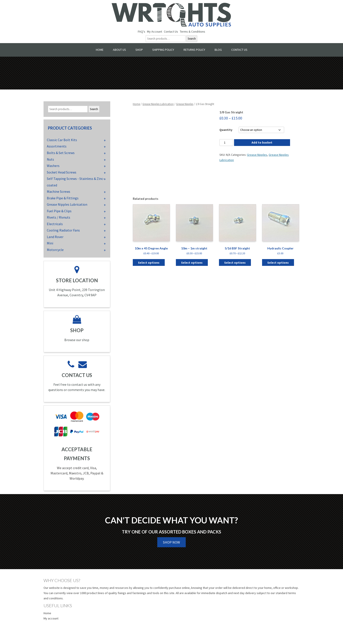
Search (192, 38)
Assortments (56, 146)
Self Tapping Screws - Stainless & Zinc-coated (75, 181)
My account (51, 618)
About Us (119, 50)
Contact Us (171, 31)
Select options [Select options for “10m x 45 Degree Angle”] (148, 263)
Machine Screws (58, 191)
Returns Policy (194, 50)
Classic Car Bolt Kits (62, 140)
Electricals (55, 224)
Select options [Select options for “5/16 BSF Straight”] (235, 263)
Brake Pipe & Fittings (63, 198)
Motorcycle (55, 249)
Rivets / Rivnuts (58, 217)
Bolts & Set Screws (61, 153)
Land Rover (55, 237)
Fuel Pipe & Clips (59, 211)
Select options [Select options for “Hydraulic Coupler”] (278, 263)
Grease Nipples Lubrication (158, 104)
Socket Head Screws (61, 172)
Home (99, 50)
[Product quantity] (226, 142)
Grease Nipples (184, 104)
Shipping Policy (163, 50)
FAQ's (141, 31)
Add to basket (262, 142)
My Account (154, 31)
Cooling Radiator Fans (63, 230)
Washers (53, 165)
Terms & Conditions (192, 31)
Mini (50, 243)
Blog (218, 50)
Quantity (225, 130)
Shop (139, 50)
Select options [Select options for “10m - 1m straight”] (192, 263)
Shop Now (171, 542)
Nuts (50, 159)
